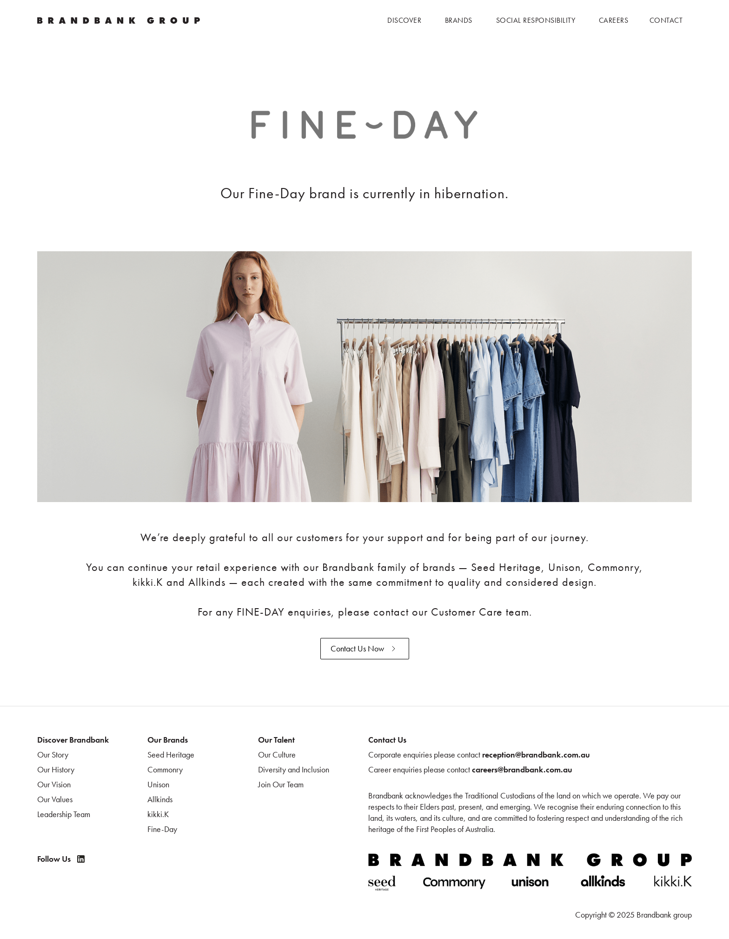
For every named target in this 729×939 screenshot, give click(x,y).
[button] (404, 20)
